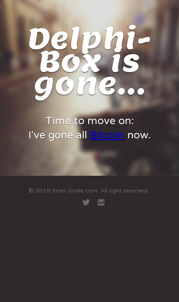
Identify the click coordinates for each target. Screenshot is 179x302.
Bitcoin (107, 135)
